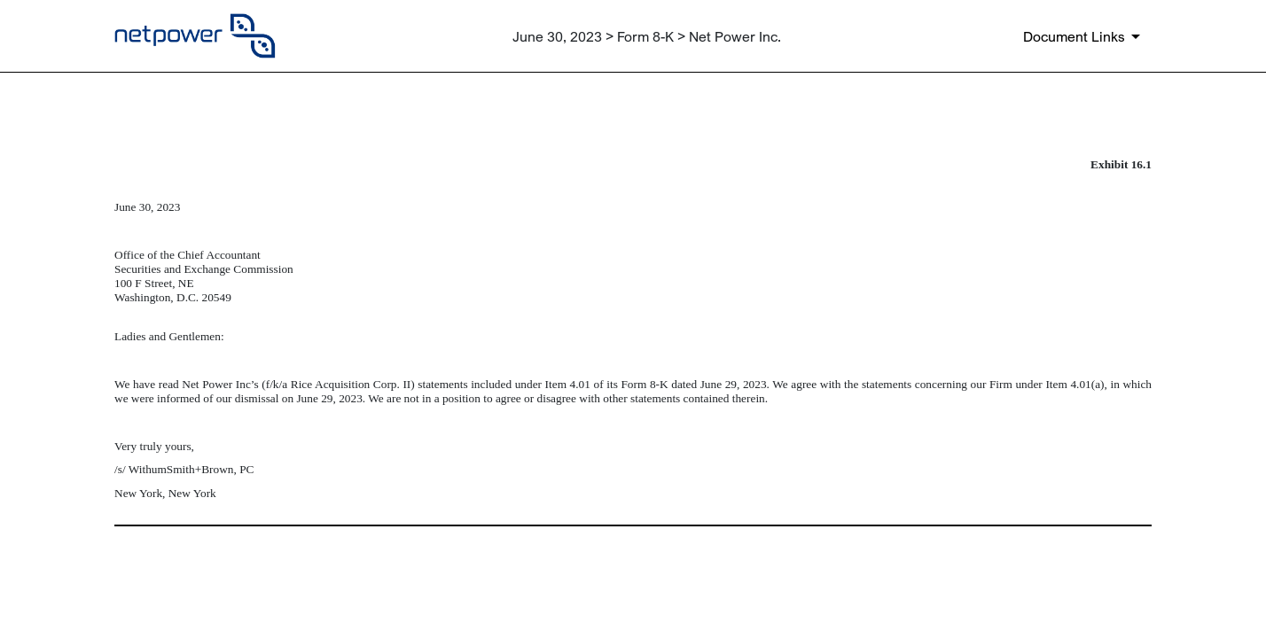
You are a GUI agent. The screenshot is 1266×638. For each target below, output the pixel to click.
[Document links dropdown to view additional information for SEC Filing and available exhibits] (1085, 36)
